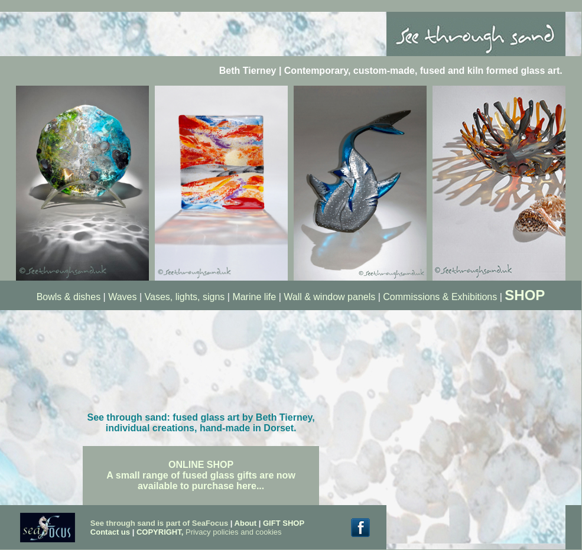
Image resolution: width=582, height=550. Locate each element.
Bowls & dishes (69, 297)
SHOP (525, 295)
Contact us (111, 532)
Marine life (254, 297)
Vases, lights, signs (185, 297)
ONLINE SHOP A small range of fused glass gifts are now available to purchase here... (200, 475)
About (246, 523)
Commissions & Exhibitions (441, 297)
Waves (122, 297)
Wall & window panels (329, 297)
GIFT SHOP (283, 523)
